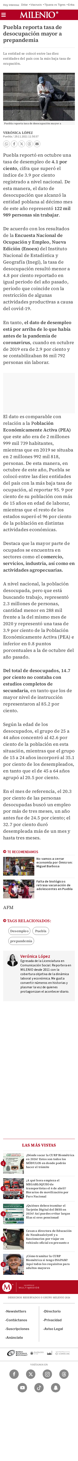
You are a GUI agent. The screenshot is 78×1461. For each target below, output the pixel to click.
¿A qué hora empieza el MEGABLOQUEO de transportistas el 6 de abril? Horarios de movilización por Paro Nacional (47, 1188)
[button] (3, 16)
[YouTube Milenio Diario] (22, 1387)
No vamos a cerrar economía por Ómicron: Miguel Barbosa (54, 862)
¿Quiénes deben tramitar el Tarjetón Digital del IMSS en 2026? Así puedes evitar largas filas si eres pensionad (48, 1211)
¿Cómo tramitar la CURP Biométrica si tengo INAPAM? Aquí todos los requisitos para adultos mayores (48, 1262)
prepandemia (21, 941)
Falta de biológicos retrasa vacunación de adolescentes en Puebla (54, 885)
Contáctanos (16, 1320)
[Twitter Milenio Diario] (30, 1374)
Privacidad (53, 1320)
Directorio (52, 1311)
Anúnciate (14, 1338)
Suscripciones (17, 1329)
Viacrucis (36, 4)
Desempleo (19, 931)
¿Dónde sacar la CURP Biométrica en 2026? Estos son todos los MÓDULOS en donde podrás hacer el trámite (50, 1161)
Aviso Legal (53, 1329)
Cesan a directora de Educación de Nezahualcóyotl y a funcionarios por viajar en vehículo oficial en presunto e (49, 1237)
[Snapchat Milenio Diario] (55, 1387)
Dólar (24, 4)
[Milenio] (39, 15)
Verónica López (18, 132)
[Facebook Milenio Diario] (14, 1374)
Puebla (40, 931)
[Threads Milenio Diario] (64, 1374)
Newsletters (16, 1311)
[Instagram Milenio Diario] (47, 1374)
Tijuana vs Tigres (54, 4)
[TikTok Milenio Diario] (39, 1387)
